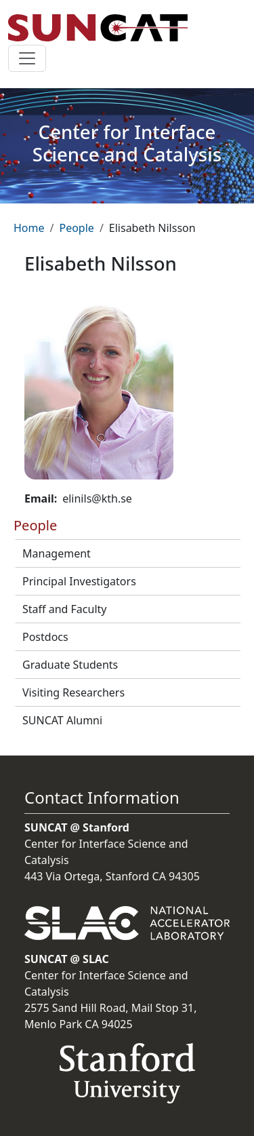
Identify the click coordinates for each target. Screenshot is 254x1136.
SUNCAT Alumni (62, 720)
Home (29, 227)
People (76, 227)
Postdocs (45, 636)
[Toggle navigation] (27, 58)
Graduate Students (70, 664)
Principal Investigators (79, 581)
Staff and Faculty (64, 609)
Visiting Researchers (73, 692)
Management (56, 553)
